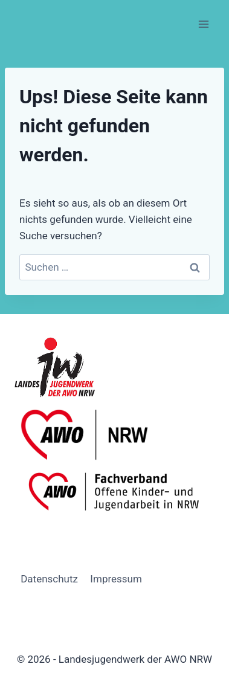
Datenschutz (49, 579)
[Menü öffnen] (203, 23)
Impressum (116, 579)
